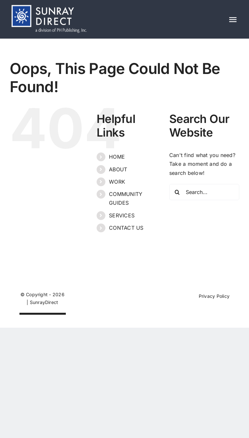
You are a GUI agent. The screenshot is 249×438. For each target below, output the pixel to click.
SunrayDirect (44, 302)
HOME (117, 156)
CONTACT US (126, 228)
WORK (117, 181)
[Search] (177, 192)
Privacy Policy (214, 296)
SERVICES (122, 215)
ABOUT (118, 169)
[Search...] (204, 192)
